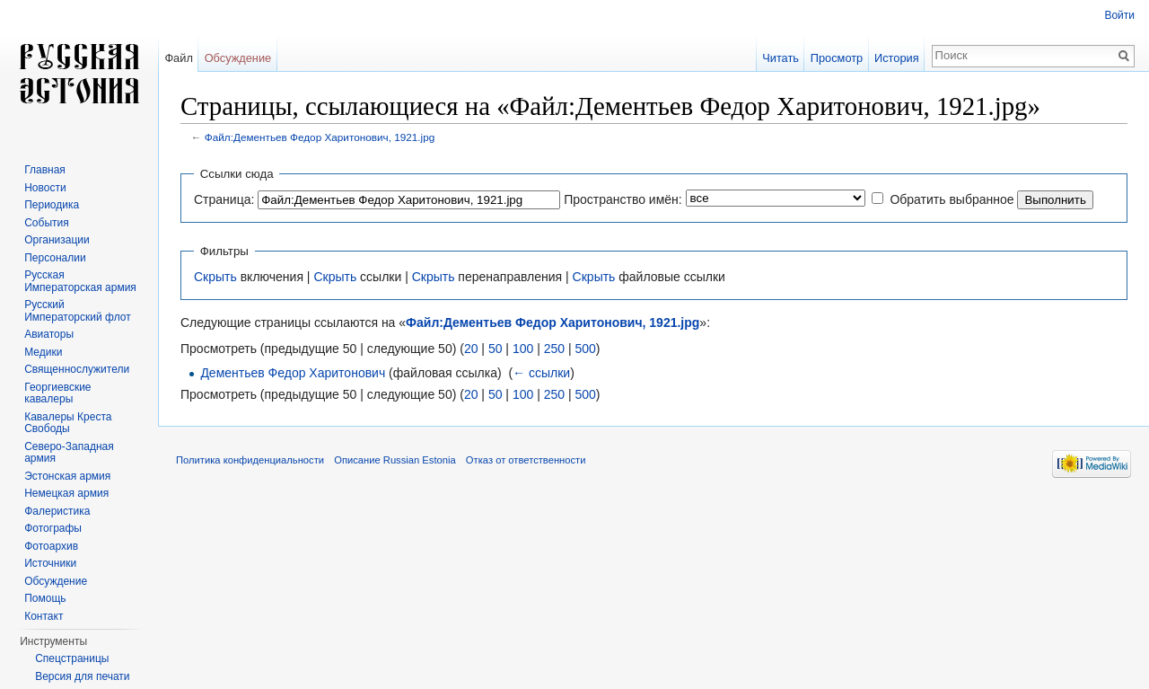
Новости (45, 187)
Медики (43, 352)
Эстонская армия (67, 476)
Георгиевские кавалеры (57, 393)
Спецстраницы (72, 658)
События (46, 222)
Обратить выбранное (951, 199)
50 (495, 348)
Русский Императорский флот (77, 310)
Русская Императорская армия (80, 281)
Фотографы (53, 528)
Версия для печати (82, 676)
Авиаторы (49, 334)
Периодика (51, 205)
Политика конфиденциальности (250, 460)
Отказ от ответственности (526, 460)
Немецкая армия (66, 493)
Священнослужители (76, 369)
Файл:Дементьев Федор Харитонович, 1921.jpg (320, 137)
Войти (1119, 15)
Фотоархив (51, 546)
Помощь (45, 598)
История (896, 58)
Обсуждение (238, 58)
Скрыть (215, 276)
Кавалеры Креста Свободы (67, 423)
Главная (45, 169)
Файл (178, 58)
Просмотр (837, 58)
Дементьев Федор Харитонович (292, 373)
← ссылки (541, 373)
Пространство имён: (623, 199)
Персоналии (55, 258)
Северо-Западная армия (69, 452)
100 (523, 348)
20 (471, 348)
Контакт (43, 616)
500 (584, 348)
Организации (57, 240)
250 (554, 348)
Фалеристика (57, 511)
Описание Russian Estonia (394, 460)
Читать (780, 58)
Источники (50, 563)
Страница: (224, 199)
